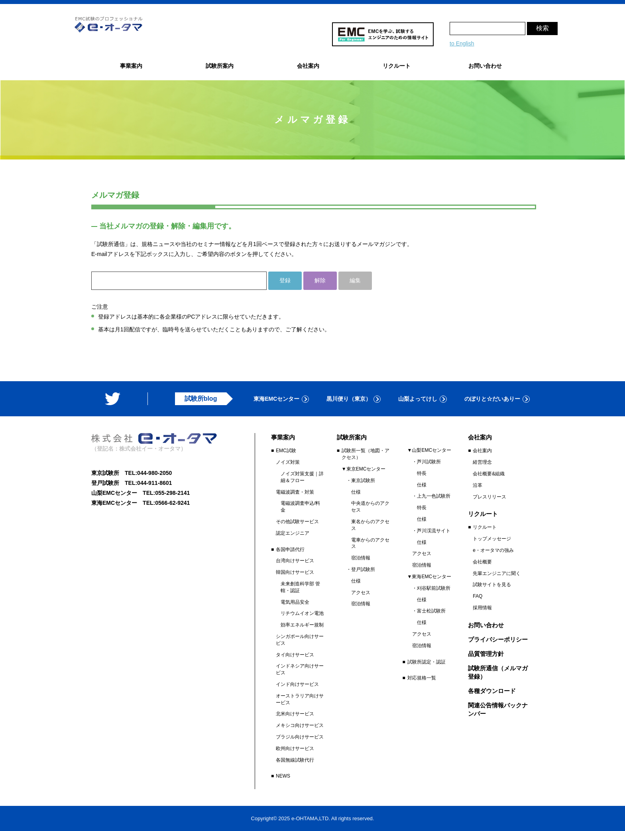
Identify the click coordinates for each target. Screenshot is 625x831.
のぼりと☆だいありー (492, 399)
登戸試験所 (363, 569)
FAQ (477, 596)
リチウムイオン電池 (302, 613)
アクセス (360, 592)
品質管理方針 (486, 653)
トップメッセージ (492, 539)
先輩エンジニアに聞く (497, 573)
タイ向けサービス (295, 655)
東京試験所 (363, 480)
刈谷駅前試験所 (433, 588)
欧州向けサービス (295, 748)
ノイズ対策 (288, 462)
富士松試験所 (431, 611)
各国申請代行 (290, 549)
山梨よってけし (417, 399)
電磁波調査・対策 (295, 492)
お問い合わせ (485, 66)
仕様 (356, 492)
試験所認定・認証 (426, 662)
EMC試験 (286, 450)
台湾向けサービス (295, 560)
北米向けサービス (295, 714)
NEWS (283, 776)
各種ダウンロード (492, 690)
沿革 (477, 485)
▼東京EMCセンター (364, 469)
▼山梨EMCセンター (429, 450)
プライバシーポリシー (498, 639)
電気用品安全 (295, 602)
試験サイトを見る (492, 584)
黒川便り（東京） (348, 399)
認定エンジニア (292, 533)
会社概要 (482, 562)
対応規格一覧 (421, 678)
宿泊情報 (360, 558)
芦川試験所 (429, 462)
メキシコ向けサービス (300, 725)
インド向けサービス (297, 684)
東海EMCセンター (276, 399)
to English (462, 43)
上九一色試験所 (433, 496)
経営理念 (482, 462)
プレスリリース (489, 497)
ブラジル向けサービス (300, 737)
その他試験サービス (297, 521)
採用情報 (482, 607)
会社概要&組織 (489, 474)
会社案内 (482, 450)
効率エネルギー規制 (302, 625)
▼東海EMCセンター (429, 576)
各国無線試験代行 (295, 760)
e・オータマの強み (493, 550)
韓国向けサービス (295, 572)
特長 (421, 473)
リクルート (485, 527)
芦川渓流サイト (433, 531)
